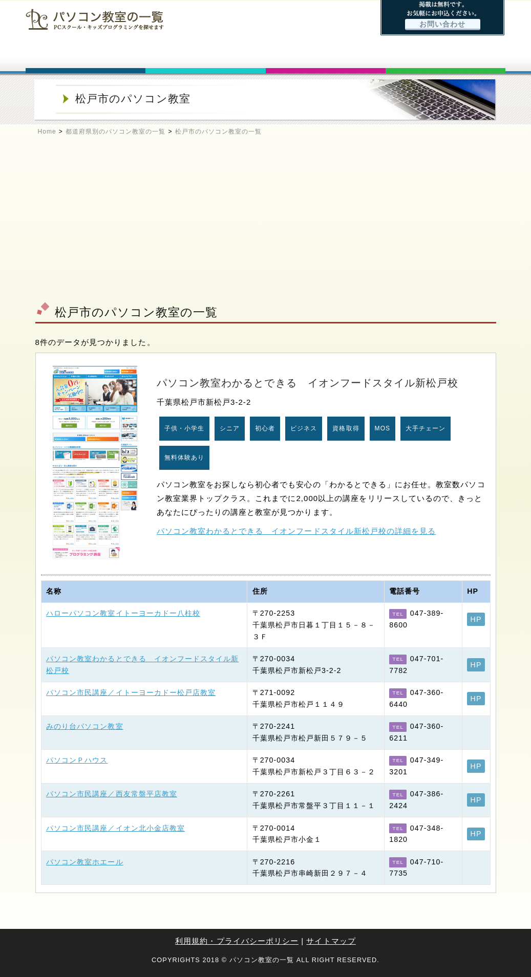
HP (476, 619)
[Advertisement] (265, 223)
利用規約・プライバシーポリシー (237, 941)
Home (47, 131)
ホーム (85, 55)
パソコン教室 (205, 55)
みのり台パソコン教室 (84, 726)
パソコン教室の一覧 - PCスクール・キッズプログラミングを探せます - (95, 19)
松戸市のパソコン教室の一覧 (218, 131)
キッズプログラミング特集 (326, 55)
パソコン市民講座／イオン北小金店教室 (115, 828)
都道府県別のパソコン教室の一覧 (116, 131)
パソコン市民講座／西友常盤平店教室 (111, 794)
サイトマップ (330, 941)
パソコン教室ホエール (84, 862)
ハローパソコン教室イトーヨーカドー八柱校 (123, 613)
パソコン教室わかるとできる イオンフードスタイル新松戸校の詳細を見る (296, 531)
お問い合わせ (442, 24)
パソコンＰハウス (77, 760)
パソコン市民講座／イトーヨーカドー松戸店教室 (131, 692)
